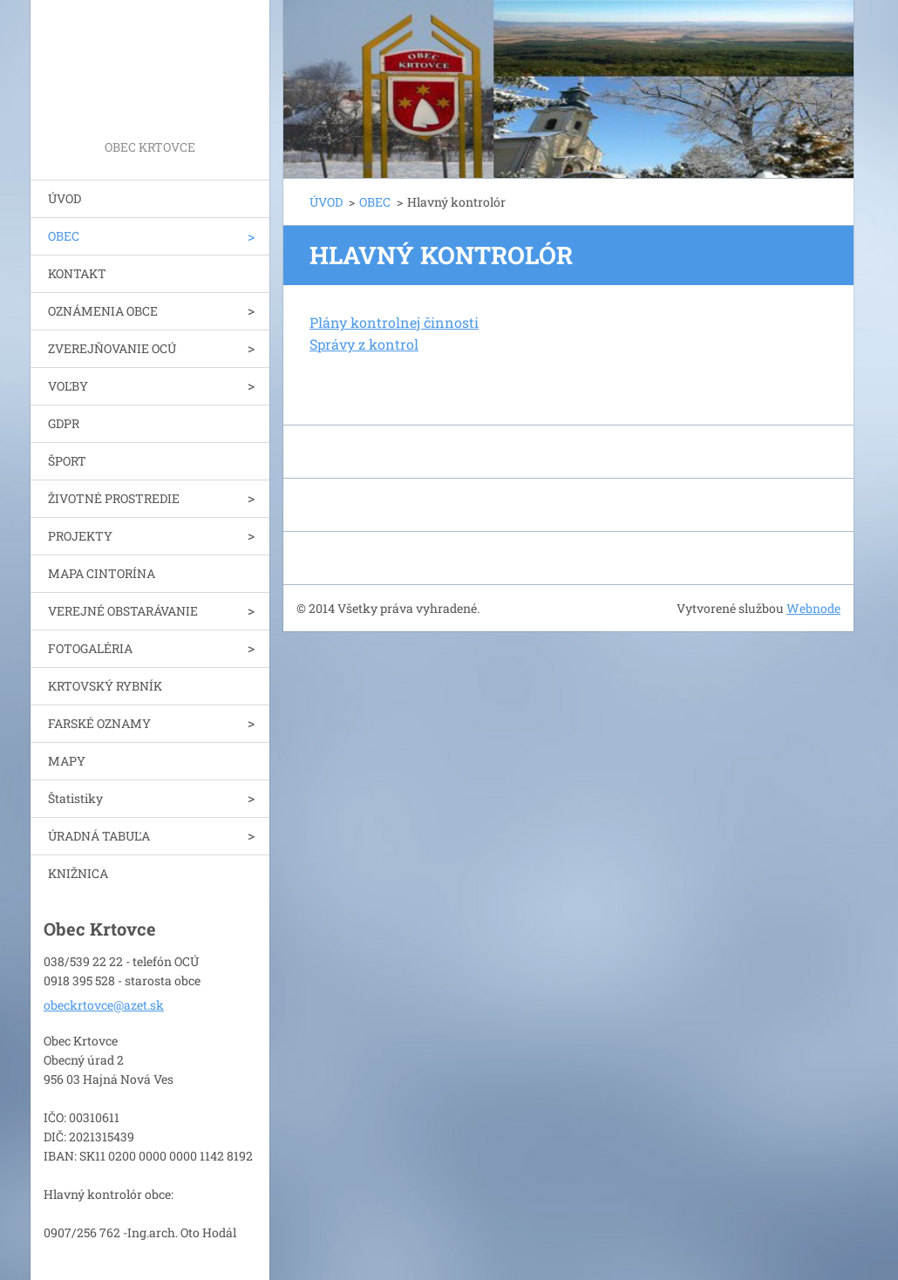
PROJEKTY (80, 536)
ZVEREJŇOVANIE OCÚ (112, 348)
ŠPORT (67, 461)
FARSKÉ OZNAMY (99, 723)
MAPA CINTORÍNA (101, 573)
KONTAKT (77, 273)
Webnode (813, 608)
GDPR (63, 423)
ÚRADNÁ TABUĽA (99, 835)
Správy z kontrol (364, 344)
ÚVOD (64, 198)
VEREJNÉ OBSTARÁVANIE (123, 611)
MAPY (66, 760)
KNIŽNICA (78, 873)
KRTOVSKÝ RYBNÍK (105, 685)
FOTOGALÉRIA (90, 648)
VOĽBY (68, 386)
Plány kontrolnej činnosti (394, 322)
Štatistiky (75, 798)
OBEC (63, 236)
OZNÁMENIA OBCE (103, 311)
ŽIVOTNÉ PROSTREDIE (114, 498)
